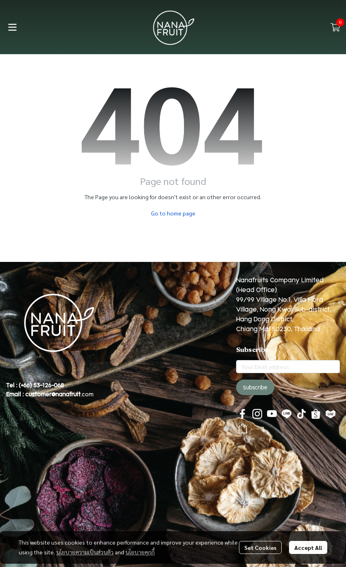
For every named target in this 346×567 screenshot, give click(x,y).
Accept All (308, 547)
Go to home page (173, 213)
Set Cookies (260, 547)
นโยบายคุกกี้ (140, 552)
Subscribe (255, 387)
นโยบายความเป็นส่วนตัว (85, 552)
